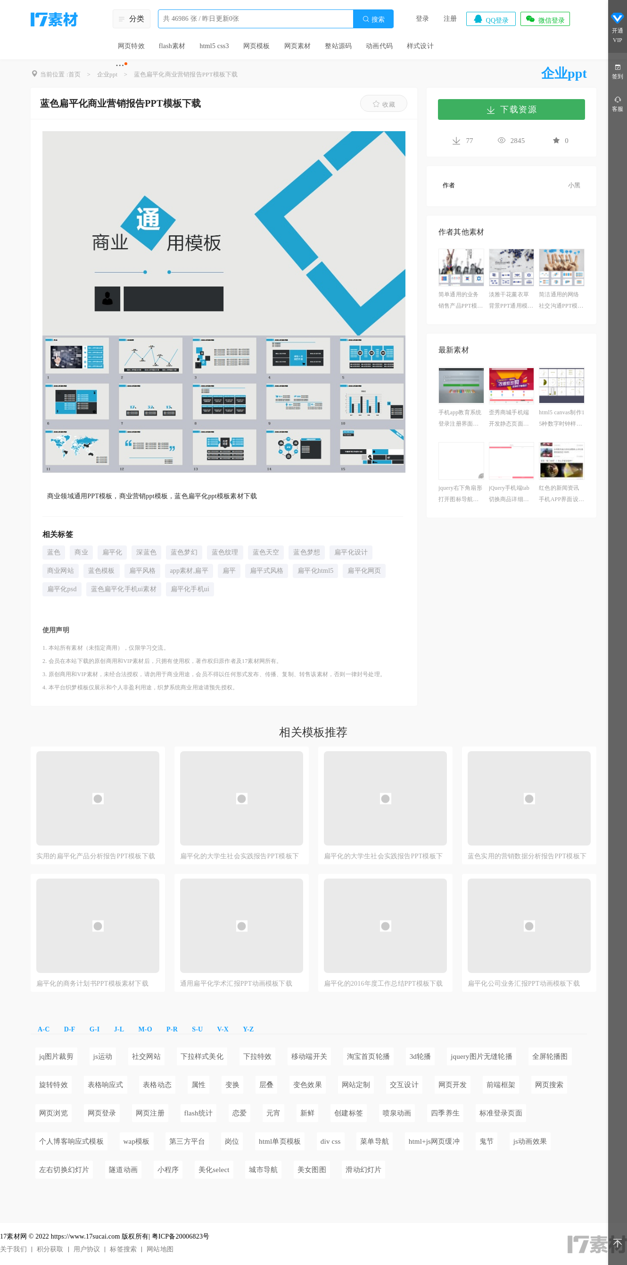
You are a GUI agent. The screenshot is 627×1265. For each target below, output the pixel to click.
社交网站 (146, 1056)
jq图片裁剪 (56, 1056)
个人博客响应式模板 (71, 1141)
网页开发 (452, 1085)
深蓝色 (146, 552)
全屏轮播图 (550, 1056)
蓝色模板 (101, 570)
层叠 (266, 1085)
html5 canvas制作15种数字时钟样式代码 (562, 419)
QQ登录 (491, 19)
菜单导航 (374, 1141)
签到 (617, 71)
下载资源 (511, 109)
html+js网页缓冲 (434, 1141)
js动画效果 (530, 1141)
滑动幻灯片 (363, 1169)
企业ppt (107, 74)
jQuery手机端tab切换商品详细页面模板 (509, 495)
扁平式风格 (266, 570)
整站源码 (338, 46)
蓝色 (53, 552)
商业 (81, 552)
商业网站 (60, 570)
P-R (172, 1029)
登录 (422, 18)
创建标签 (348, 1113)
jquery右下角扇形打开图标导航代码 (460, 495)
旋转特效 (53, 1085)
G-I (95, 1029)
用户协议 (87, 1249)
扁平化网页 (364, 570)
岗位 (232, 1141)
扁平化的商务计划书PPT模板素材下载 (92, 983)
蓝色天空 (266, 552)
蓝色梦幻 (184, 552)
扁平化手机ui (190, 589)
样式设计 (420, 46)
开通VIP (617, 27)
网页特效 (131, 46)
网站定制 (356, 1085)
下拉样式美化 (202, 1056)
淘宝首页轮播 (368, 1056)
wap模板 (137, 1141)
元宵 (273, 1113)
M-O (145, 1029)
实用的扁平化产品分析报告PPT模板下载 (95, 856)
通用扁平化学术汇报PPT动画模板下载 (236, 983)
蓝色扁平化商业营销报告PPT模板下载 (186, 74)
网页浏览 (53, 1113)
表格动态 (157, 1085)
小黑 (574, 185)
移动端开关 (309, 1056)
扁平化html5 (315, 570)
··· (120, 65)
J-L (119, 1029)
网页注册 (150, 1113)
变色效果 (307, 1085)
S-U (197, 1029)
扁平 (229, 570)
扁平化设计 (351, 552)
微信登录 (545, 19)
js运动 (103, 1056)
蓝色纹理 (225, 552)
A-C (44, 1029)
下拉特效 (257, 1056)
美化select (214, 1169)
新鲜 (307, 1113)
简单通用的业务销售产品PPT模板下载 (460, 301)
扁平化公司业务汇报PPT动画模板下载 (524, 983)
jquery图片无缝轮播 (481, 1056)
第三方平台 (187, 1141)
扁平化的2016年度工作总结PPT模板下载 (383, 983)
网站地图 (160, 1249)
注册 (450, 18)
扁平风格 (142, 570)
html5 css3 (214, 46)
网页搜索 (549, 1085)
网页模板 (256, 46)
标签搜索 (123, 1249)
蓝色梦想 (306, 552)
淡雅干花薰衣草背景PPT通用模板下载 (511, 301)
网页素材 (297, 46)
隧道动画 (123, 1169)
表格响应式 (106, 1085)
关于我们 (13, 1249)
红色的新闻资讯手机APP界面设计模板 (561, 495)
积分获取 (50, 1249)
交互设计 (404, 1085)
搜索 (373, 19)
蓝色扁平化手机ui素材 (124, 589)
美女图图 (311, 1169)
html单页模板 (280, 1141)
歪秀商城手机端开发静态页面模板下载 (509, 419)
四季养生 (445, 1113)
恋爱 (239, 1113)
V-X (223, 1029)
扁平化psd (62, 589)
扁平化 (112, 552)
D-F (69, 1029)
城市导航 (263, 1169)
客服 (617, 103)
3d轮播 (420, 1056)
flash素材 (172, 46)
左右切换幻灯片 (64, 1169)
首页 (74, 74)
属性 (198, 1085)
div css (331, 1141)
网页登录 (102, 1113)
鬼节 (486, 1141)
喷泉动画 (397, 1113)
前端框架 (501, 1085)
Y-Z (248, 1029)
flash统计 (198, 1113)
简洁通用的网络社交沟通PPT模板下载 (561, 301)
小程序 (168, 1169)
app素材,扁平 (189, 570)
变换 (232, 1085)
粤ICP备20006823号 (181, 1236)
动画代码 (379, 46)
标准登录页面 (500, 1113)
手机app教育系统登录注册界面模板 (459, 419)
